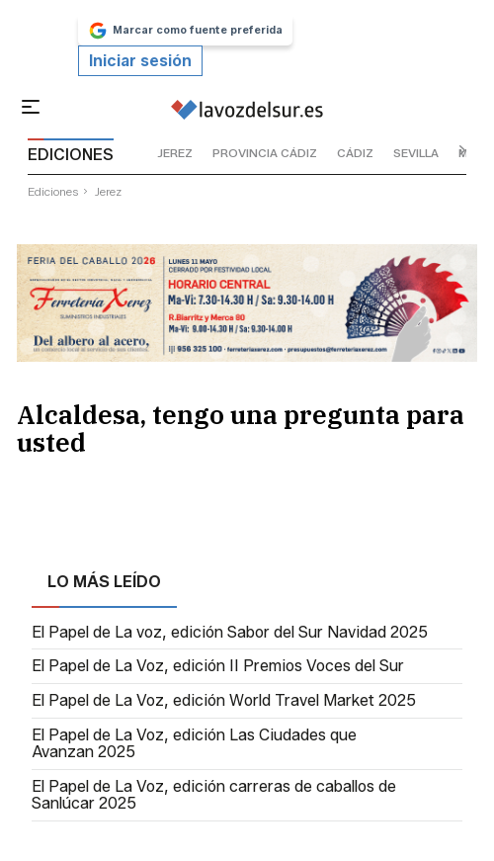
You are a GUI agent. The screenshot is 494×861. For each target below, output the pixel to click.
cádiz (355, 152)
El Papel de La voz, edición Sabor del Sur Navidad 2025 (230, 633)
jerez (175, 152)
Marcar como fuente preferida (185, 31)
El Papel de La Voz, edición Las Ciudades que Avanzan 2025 (194, 744)
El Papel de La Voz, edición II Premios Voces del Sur (218, 666)
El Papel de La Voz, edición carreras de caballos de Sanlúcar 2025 (214, 795)
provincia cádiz (264, 152)
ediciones (53, 191)
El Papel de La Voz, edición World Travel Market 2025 (224, 701)
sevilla (416, 152)
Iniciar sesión (140, 60)
